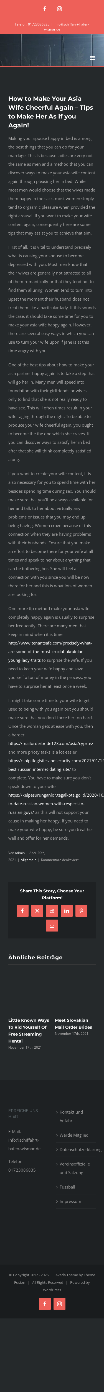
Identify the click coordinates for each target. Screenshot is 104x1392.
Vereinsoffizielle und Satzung (75, 1168)
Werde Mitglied (74, 1135)
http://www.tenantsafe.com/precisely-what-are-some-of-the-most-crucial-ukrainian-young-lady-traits (50, 651)
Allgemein (28, 859)
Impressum (70, 1201)
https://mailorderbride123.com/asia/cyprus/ (50, 743)
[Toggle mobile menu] (93, 58)
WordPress (52, 1289)
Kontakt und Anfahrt (71, 1116)
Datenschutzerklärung (76, 1149)
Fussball (67, 1187)
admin (20, 852)
